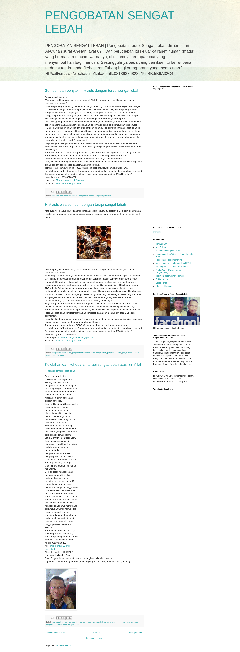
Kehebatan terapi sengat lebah (60, 371)
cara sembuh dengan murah (104, 622)
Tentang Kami (162, 244)
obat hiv (75, 196)
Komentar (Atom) (63, 645)
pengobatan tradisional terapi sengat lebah (89, 353)
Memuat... (157, 232)
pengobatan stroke (86, 196)
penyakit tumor (58, 356)
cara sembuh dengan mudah (80, 622)
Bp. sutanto (50, 549)
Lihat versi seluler (94, 638)
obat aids (55, 196)
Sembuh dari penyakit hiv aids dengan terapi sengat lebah (92, 90)
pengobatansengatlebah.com (169, 251)
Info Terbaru (161, 247)
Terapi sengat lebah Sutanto (70, 180)
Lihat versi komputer (165, 286)
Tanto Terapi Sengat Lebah (69, 183)
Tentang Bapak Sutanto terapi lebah (172, 267)
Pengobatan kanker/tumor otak (169, 260)
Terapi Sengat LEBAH (59, 546)
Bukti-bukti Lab (162, 279)
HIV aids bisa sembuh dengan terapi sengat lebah (85, 204)
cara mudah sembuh (60, 622)
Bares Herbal (162, 283)
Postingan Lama (135, 633)
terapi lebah (62, 625)
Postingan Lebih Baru (55, 633)
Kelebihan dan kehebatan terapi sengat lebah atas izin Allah (93, 364)
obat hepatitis (65, 196)
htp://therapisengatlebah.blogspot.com (75, 337)
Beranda (96, 633)
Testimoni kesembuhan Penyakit (170, 276)
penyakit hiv (127, 353)
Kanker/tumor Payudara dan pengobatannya (168, 271)
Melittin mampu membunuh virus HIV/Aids (174, 263)
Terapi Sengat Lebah (103, 196)
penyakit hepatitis (114, 353)
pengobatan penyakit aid (61, 353)
